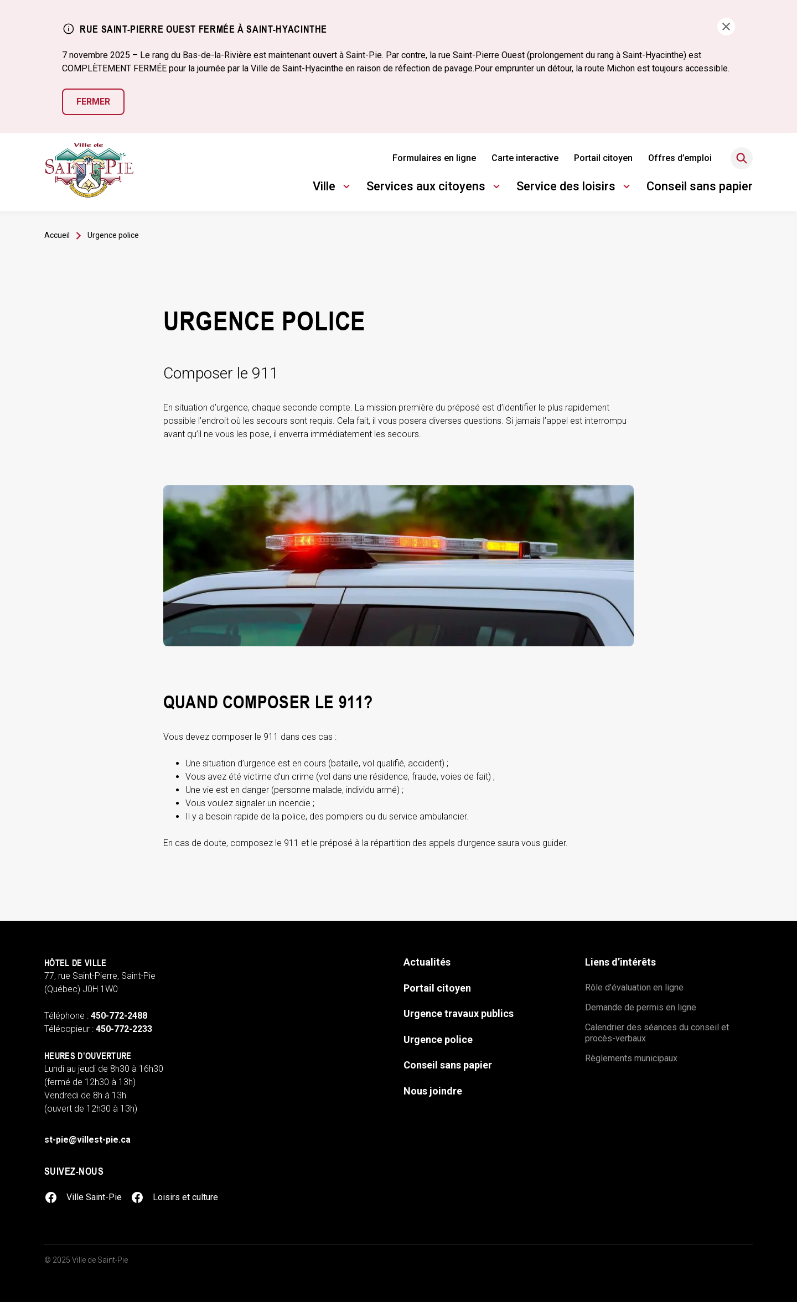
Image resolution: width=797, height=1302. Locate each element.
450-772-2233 (124, 1029)
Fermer (93, 101)
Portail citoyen (603, 158)
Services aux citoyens (434, 187)
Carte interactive (524, 158)
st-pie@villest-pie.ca (87, 1139)
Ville (333, 187)
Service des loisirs (574, 187)
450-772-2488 (119, 1015)
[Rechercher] (742, 158)
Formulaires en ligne (434, 158)
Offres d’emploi (680, 158)
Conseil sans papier (699, 186)
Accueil (57, 235)
